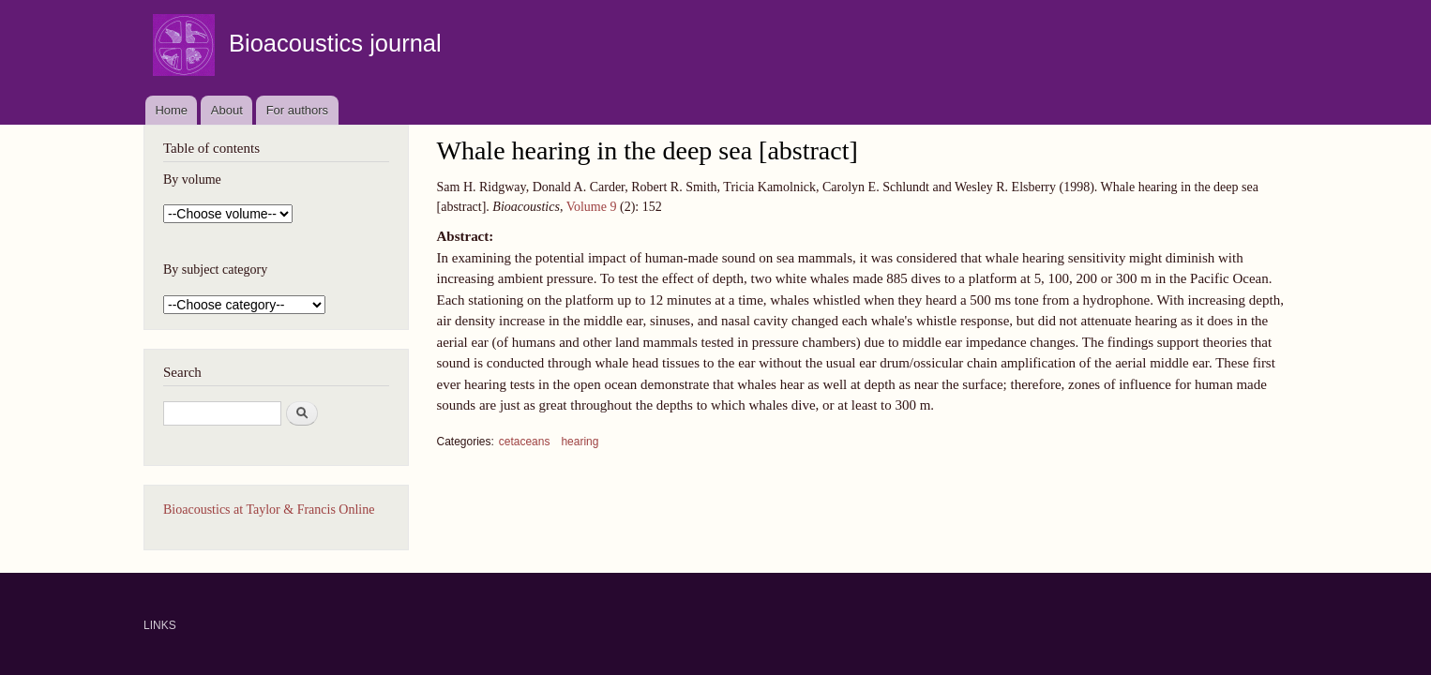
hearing (579, 441)
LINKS (159, 625)
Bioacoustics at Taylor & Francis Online (268, 509)
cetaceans (524, 441)
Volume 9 (591, 207)
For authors (297, 110)
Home (171, 110)
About (227, 110)
